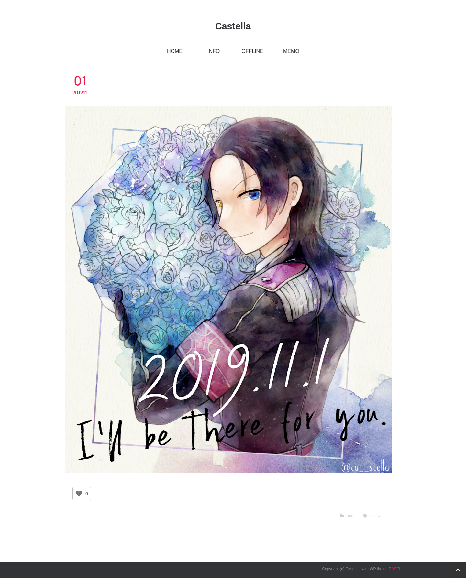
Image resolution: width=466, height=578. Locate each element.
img (350, 516)
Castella (233, 26)
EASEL (395, 569)
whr (381, 516)
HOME (175, 51)
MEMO (291, 51)
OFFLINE (252, 51)
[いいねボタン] (79, 493)
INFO (213, 51)
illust (372, 516)
